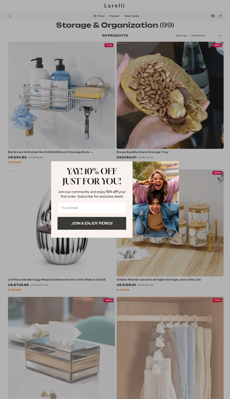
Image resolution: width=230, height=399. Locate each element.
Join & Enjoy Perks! (92, 223)
